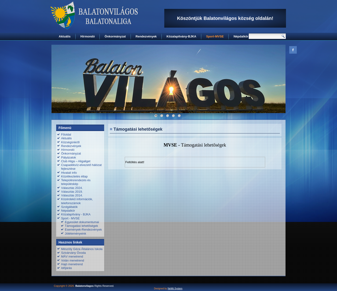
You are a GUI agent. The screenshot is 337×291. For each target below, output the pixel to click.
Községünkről (70, 142)
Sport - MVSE (70, 218)
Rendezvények (146, 36)
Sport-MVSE (215, 36)
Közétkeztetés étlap (74, 176)
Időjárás (66, 268)
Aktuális (65, 36)
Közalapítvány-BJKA (181, 36)
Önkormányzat (115, 36)
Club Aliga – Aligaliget (75, 161)
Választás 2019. (72, 191)
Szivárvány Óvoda (73, 252)
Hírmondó (88, 36)
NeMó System (175, 288)
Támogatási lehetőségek (81, 226)
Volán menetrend (72, 260)
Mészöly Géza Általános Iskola (82, 249)
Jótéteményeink (75, 233)
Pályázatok (68, 157)
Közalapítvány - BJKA (76, 214)
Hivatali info (69, 172)
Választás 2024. (72, 188)
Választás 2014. (72, 195)
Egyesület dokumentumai (82, 222)
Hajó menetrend (72, 264)
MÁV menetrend (72, 256)
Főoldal (66, 134)
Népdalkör (241, 36)
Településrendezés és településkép (76, 182)
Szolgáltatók (69, 207)
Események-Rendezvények (83, 229)
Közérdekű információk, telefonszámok (77, 201)
